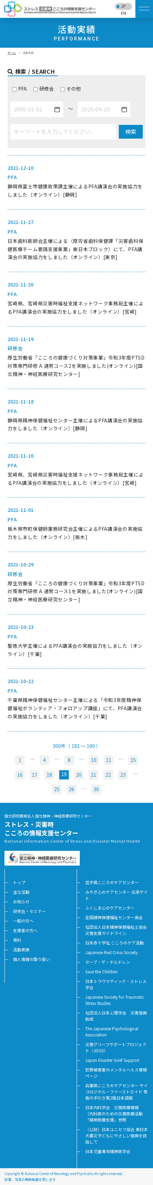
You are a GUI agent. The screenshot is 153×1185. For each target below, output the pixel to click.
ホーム (12, 53)
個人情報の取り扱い (31, 959)
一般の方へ (23, 921)
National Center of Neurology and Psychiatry (59, 1173)
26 (71, 789)
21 (93, 774)
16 (20, 774)
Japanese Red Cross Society (111, 952)
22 (108, 774)
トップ (19, 882)
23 (123, 774)
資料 (17, 940)
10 (94, 759)
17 (34, 774)
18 (49, 774)
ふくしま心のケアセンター (110, 908)
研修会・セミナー (29, 911)
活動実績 (21, 949)
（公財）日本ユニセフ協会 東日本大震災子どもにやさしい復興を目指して (116, 1135)
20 (78, 774)
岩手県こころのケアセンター (112, 882)
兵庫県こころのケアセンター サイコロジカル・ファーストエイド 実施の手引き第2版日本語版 (116, 1091)
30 (96, 789)
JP (123, 6)
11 (108, 759)
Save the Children (101, 971)
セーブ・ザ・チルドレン (107, 962)
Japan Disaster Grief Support (112, 1060)
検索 (130, 131)
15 (133, 759)
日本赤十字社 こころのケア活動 (114, 943)
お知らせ (21, 901)
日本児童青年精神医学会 (107, 1151)
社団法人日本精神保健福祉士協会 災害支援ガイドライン (118, 930)
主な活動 (21, 892)
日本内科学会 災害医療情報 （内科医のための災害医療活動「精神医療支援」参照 (114, 1113)
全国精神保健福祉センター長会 (114, 917)
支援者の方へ (25, 930)
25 (57, 789)
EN (123, 13)
